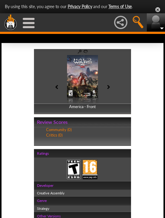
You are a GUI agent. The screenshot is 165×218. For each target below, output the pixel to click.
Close (157, 9)
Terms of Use (120, 6)
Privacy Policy (80, 6)
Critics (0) (54, 135)
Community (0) (59, 129)
